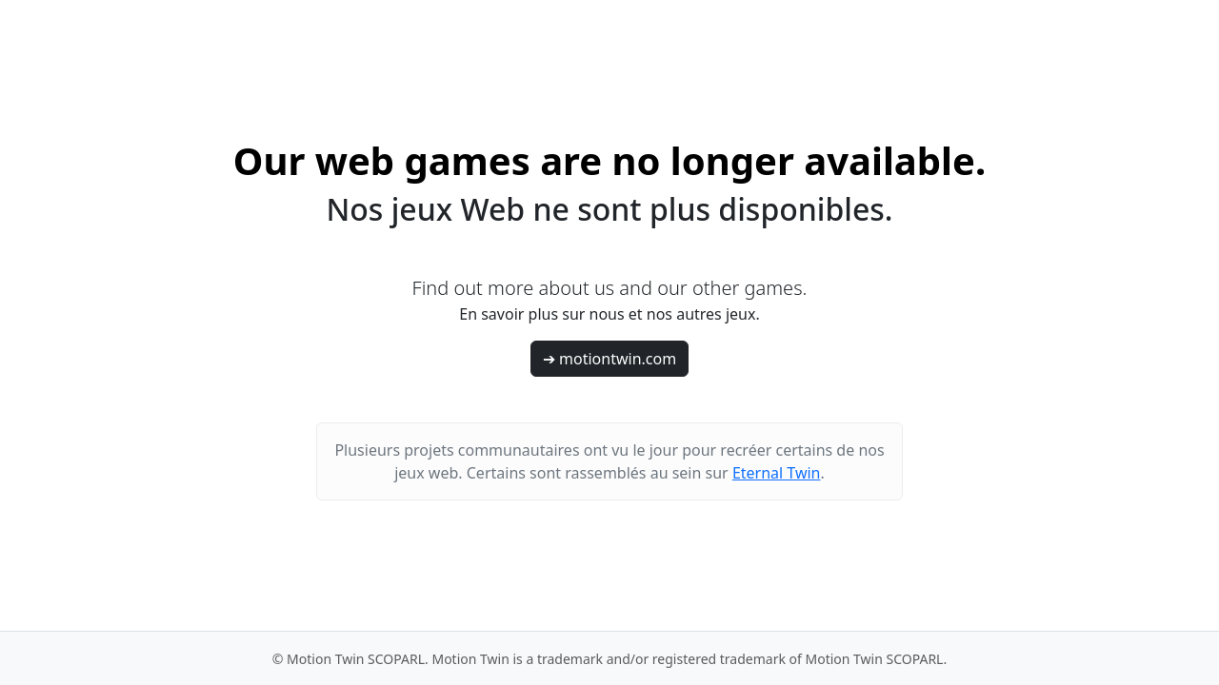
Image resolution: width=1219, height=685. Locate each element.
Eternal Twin (776, 472)
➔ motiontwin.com (609, 358)
